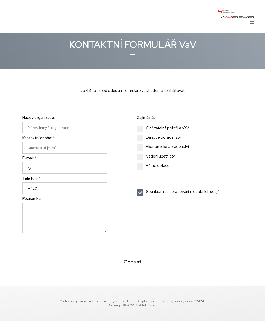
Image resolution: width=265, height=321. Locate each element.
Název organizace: (38, 117)
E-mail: (29, 158)
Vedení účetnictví (158, 156)
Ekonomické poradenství (165, 147)
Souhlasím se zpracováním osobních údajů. (179, 192)
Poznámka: (31, 198)
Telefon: (31, 178)
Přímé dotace (155, 165)
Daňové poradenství (161, 137)
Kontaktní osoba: (38, 137)
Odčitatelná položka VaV (165, 128)
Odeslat (132, 262)
